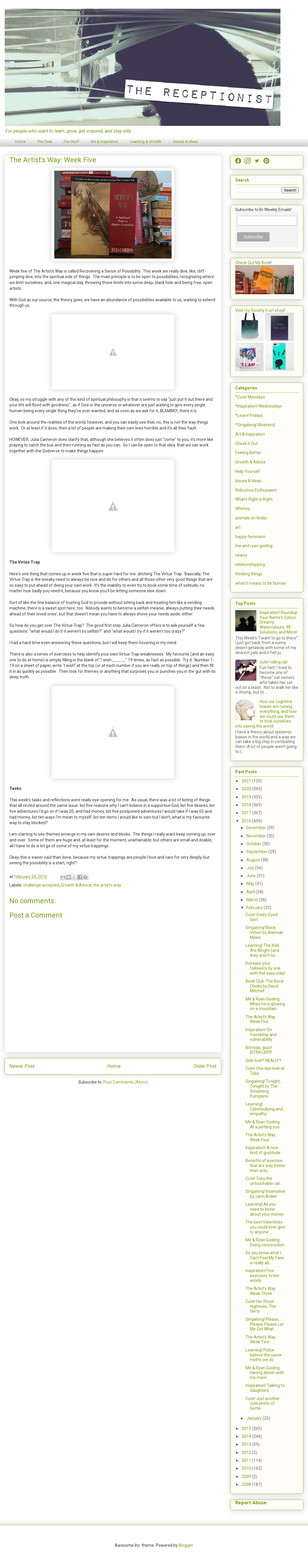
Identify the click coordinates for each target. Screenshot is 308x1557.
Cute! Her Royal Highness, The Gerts (261, 1306)
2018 (247, 805)
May (250, 883)
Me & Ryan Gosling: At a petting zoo (263, 1124)
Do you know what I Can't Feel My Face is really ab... (265, 1257)
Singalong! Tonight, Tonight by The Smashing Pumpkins (263, 1088)
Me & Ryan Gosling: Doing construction (265, 1242)
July (250, 867)
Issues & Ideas (185, 141)
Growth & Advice (76, 885)
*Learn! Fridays (249, 415)
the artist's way (107, 885)
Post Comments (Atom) (125, 1082)
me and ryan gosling (254, 545)
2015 (247, 1428)
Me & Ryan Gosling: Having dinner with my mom (265, 1373)
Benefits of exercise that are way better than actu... (265, 1165)
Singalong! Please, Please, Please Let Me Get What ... (265, 1324)
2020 (247, 788)
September (257, 851)
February (255, 907)
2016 (247, 821)
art (238, 527)
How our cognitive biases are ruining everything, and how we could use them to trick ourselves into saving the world (266, 713)
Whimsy (242, 508)
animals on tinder (251, 518)
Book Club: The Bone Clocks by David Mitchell (265, 986)
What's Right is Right (254, 499)
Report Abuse (251, 1502)
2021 (247, 780)
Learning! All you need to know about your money (265, 1209)
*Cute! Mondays (250, 397)
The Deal (44, 141)
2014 (247, 1436)
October (254, 843)
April (251, 891)
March (252, 899)
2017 (247, 812)
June (251, 875)
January (254, 1418)
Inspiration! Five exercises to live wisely (262, 1275)
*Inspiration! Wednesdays (258, 406)
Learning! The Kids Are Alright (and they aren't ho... (262, 950)
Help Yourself (247, 471)
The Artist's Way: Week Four (261, 1137)
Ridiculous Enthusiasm (256, 490)
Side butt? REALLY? (263, 1060)
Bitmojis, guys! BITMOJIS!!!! (259, 1050)
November (256, 836)
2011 (247, 1460)
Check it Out (246, 443)
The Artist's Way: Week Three (261, 1291)
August (253, 860)
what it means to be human (260, 583)
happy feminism (250, 536)
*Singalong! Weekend (255, 424)
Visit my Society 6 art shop (259, 310)
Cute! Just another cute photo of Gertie (263, 1403)
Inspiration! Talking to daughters (265, 1388)
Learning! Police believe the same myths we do (264, 1355)
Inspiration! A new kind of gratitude (263, 1150)
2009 (247, 1476)
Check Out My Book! (253, 262)
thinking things (248, 574)
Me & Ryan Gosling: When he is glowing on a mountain (265, 1004)
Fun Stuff (71, 141)
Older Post (204, 1066)
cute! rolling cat (273, 662)
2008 (247, 1484)
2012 (247, 1452)
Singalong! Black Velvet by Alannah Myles (264, 932)
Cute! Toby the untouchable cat (263, 1181)
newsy (241, 555)
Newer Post (22, 1066)
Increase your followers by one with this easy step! (265, 968)
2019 (247, 797)
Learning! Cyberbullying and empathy (264, 1109)
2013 (247, 1444)
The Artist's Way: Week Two (261, 1339)
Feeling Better (248, 452)
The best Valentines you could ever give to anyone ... (265, 1227)
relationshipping (250, 564)
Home (20, 141)
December (256, 827)
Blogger (186, 1545)
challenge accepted (41, 885)
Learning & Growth (145, 141)
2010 (247, 1468)
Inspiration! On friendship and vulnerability (261, 1034)
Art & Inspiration (104, 141)
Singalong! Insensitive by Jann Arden (265, 1194)
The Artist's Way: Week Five (261, 1019)
